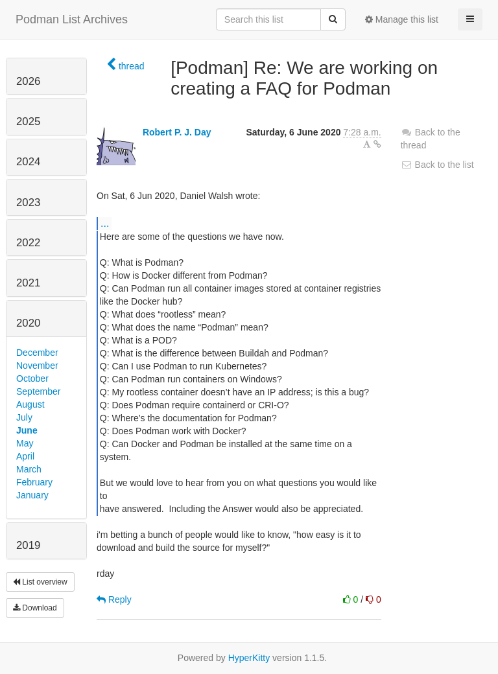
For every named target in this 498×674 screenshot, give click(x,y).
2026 (28, 81)
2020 (28, 323)
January (32, 495)
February (34, 482)
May (24, 443)
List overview (40, 582)
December (37, 352)
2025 (28, 121)
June (27, 430)
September (38, 391)
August (30, 404)
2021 (28, 283)
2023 (28, 202)
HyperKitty (249, 658)
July (24, 417)
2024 (28, 162)
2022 (28, 243)
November (37, 365)
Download (35, 607)
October (32, 378)
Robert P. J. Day (177, 132)
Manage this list (401, 19)
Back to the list (437, 164)
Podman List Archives (72, 19)
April (25, 456)
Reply (114, 599)
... (105, 223)
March (29, 469)
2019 (28, 545)
